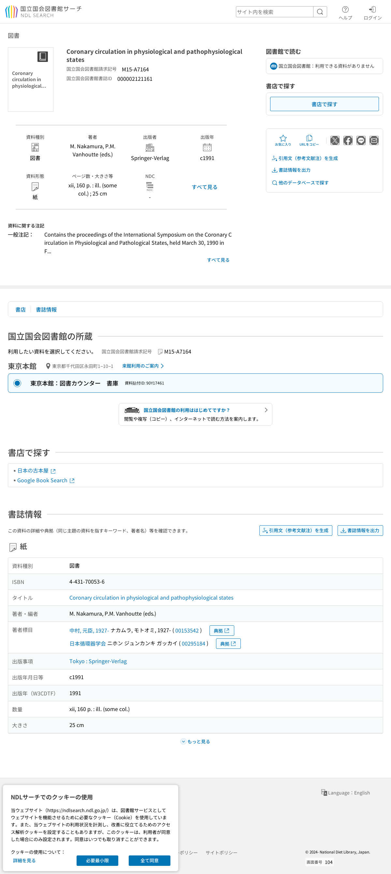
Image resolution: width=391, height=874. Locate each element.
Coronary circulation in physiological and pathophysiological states (151, 597)
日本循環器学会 (87, 643)
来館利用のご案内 (144, 366)
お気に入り (283, 140)
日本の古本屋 (36, 470)
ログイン (373, 12)
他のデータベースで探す (300, 182)
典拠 (222, 630)
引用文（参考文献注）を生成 (304, 158)
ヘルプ (345, 12)
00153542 (187, 630)
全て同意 (149, 860)
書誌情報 (46, 309)
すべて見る (205, 187)
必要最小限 (97, 860)
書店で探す (324, 104)
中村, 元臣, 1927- (89, 630)
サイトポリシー (222, 852)
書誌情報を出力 (291, 170)
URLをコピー (309, 140)
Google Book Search (46, 480)
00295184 (193, 643)
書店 (20, 309)
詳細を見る (24, 860)
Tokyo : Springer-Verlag (98, 661)
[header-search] (281, 11)
